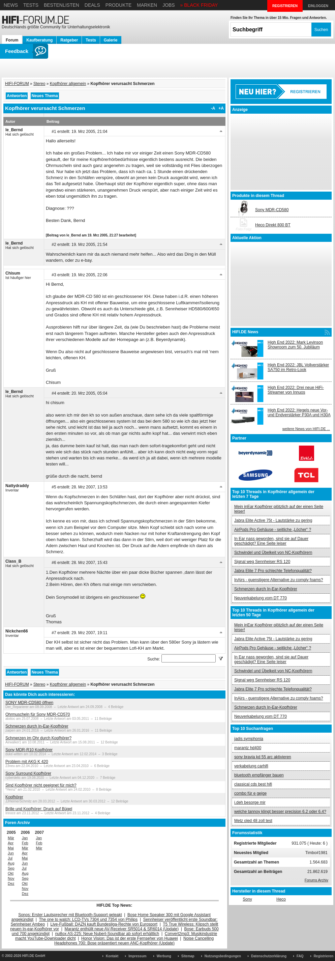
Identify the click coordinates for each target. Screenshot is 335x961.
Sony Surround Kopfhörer (28, 773)
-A (213, 108)
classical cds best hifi (253, 784)
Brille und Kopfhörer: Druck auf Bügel (38, 809)
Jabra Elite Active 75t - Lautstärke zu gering (273, 520)
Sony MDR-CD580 (271, 209)
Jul (10, 858)
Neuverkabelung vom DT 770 (260, 598)
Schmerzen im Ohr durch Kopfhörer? (38, 738)
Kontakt (112, 956)
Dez (11, 883)
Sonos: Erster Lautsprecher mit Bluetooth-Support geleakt (70, 914)
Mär (11, 838)
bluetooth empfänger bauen (259, 775)
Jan (25, 838)
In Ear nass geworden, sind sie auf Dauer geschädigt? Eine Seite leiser (271, 541)
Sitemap (187, 956)
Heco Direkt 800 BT (273, 225)
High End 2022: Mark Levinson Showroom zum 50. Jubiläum (295, 344)
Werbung (164, 956)
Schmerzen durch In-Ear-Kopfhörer (36, 726)
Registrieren (323, 956)
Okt (10, 873)
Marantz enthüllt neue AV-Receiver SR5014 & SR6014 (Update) (122, 929)
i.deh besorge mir (250, 802)
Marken (147, 5)
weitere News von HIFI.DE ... (306, 429)
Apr (10, 843)
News (11, 5)
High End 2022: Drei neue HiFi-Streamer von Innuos (296, 390)
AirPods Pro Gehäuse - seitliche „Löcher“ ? (272, 529)
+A (221, 108)
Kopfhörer (14, 797)
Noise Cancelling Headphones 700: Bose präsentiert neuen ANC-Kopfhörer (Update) (134, 940)
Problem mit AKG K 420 (26, 761)
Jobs (168, 5)
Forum (12, 40)
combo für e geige (250, 793)
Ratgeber (69, 40)
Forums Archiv (316, 880)
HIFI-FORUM (17, 83)
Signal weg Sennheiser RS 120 (262, 561)
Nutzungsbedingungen (223, 956)
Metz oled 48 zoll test (253, 820)
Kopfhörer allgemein (68, 83)
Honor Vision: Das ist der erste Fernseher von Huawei (129, 938)
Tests (30, 5)
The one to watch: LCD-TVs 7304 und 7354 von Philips (88, 919)
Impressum (137, 956)
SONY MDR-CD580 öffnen (29, 702)
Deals (92, 5)
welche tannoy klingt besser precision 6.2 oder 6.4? (280, 811)
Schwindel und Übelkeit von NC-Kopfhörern (273, 552)
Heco (281, 899)
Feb (25, 843)
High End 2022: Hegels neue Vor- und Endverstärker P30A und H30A (299, 412)
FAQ (300, 956)
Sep (11, 868)
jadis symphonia (248, 738)
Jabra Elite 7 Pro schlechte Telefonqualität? (273, 570)
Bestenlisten (61, 5)
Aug (11, 863)
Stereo (39, 83)
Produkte (118, 5)
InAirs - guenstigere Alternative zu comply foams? (278, 579)
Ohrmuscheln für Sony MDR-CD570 (37, 714)
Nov (11, 878)
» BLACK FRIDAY (199, 5)
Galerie (111, 40)
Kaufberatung (39, 40)
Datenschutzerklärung (268, 956)
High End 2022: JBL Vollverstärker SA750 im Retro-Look (298, 367)
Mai (11, 848)
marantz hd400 (247, 747)
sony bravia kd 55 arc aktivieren (262, 757)
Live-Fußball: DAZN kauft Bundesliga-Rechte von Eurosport (104, 924)
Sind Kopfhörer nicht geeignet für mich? (41, 785)
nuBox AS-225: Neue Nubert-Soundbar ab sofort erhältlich (107, 933)
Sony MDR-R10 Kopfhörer (29, 749)
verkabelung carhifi (251, 766)
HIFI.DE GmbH (33, 956)
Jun (11, 853)
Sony (247, 899)
